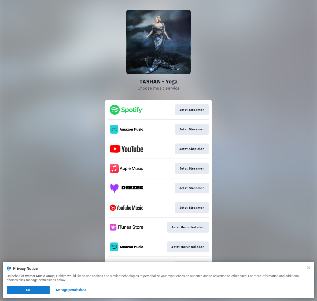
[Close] (308, 267)
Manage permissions (71, 290)
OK (28, 290)
